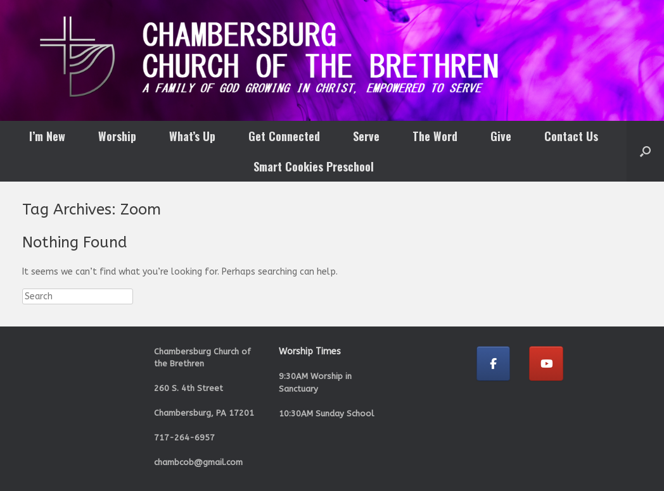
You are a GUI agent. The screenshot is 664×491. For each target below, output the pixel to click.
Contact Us (571, 136)
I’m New (47, 136)
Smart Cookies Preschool (313, 166)
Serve (366, 136)
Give (500, 136)
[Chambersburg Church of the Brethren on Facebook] (493, 363)
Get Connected (284, 136)
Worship (117, 136)
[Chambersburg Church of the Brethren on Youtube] (546, 363)
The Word (434, 136)
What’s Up (192, 136)
